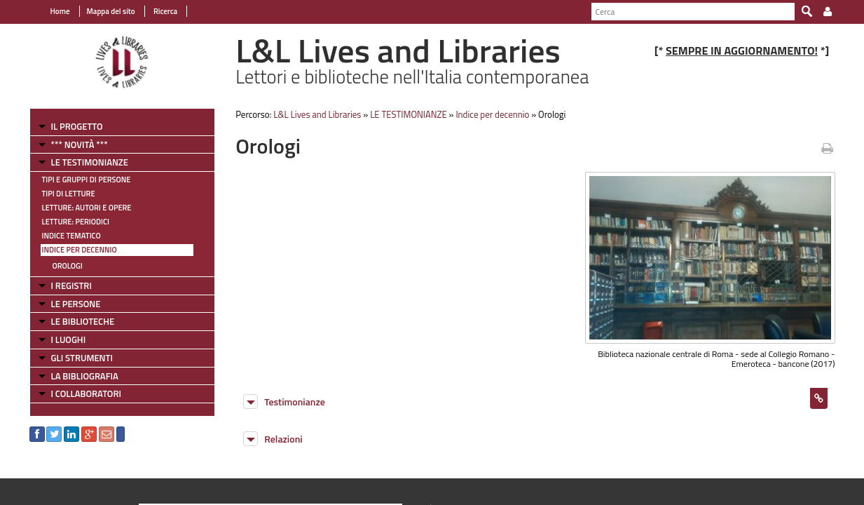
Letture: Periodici (75, 221)
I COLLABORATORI (86, 393)
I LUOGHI (68, 339)
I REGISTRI (71, 285)
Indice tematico (71, 235)
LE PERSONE (76, 304)
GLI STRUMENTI (82, 358)
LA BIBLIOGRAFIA (84, 376)
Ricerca (165, 11)
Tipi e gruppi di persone (86, 179)
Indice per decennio (79, 249)
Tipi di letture (68, 193)
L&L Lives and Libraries (317, 114)
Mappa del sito (111, 11)
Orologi (68, 265)
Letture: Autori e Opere (87, 207)
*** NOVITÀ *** (79, 144)
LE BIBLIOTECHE (83, 321)
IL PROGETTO (77, 126)
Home (60, 11)
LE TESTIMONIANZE (89, 162)
